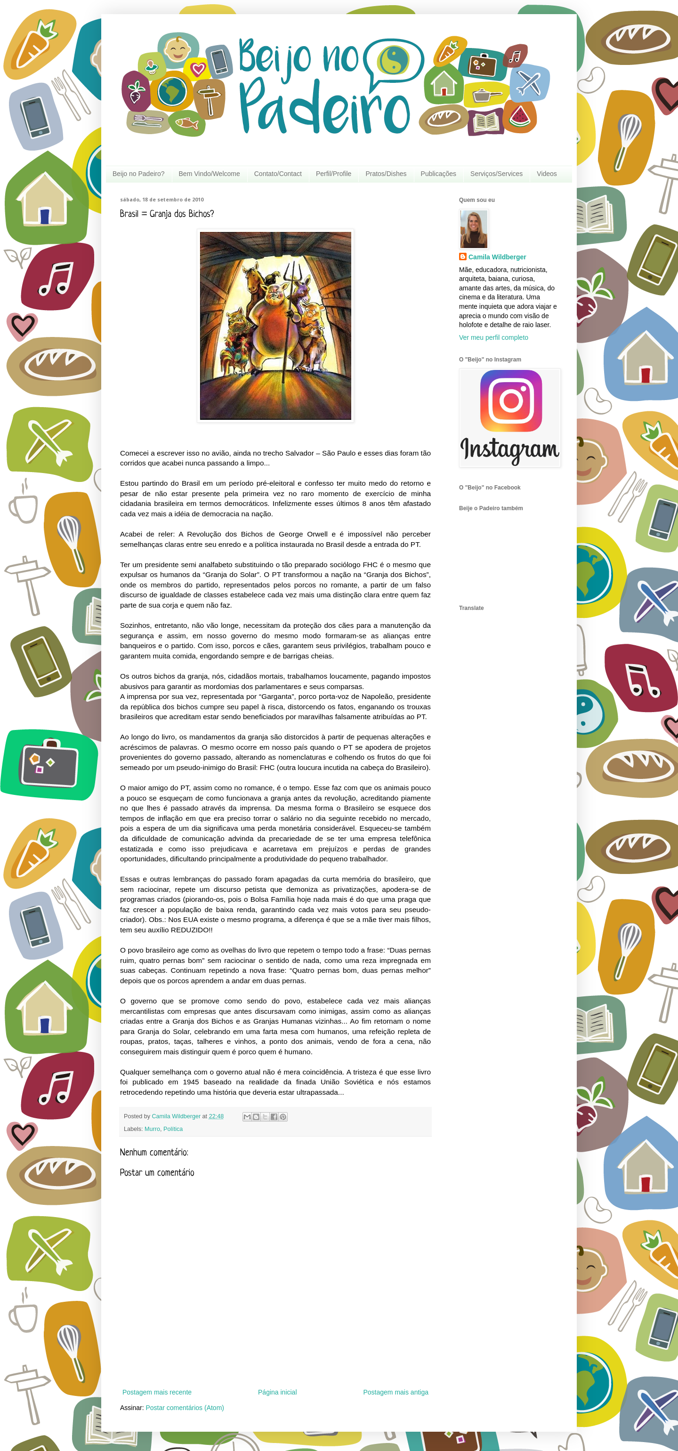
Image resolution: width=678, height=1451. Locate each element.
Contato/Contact (278, 173)
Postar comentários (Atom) (184, 1407)
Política (173, 1129)
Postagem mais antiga (395, 1392)
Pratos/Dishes (385, 173)
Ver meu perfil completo (493, 337)
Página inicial (277, 1392)
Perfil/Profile (333, 173)
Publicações (439, 173)
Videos (547, 173)
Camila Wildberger (497, 257)
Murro (152, 1129)
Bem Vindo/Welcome (209, 173)
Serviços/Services (496, 173)
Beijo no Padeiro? (139, 173)
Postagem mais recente (157, 1392)
